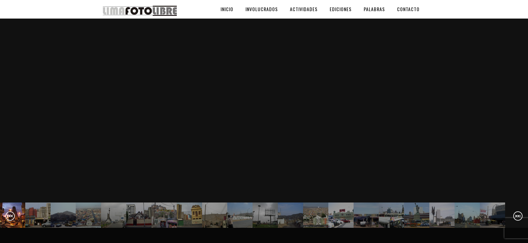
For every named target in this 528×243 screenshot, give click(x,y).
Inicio (227, 8)
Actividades (304, 8)
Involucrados (261, 8)
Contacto (408, 8)
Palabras (374, 8)
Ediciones (341, 8)
